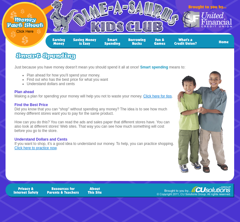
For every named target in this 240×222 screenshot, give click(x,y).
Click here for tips (157, 96)
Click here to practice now (35, 148)
